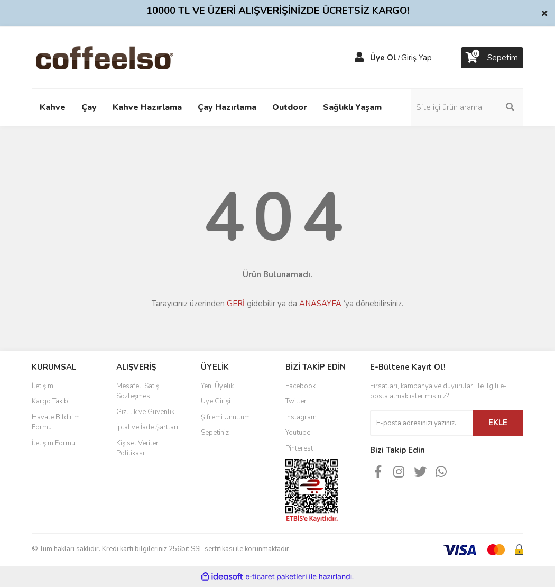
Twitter (296, 401)
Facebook (300, 386)
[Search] (467, 107)
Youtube (297, 432)
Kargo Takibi (51, 401)
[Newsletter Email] (421, 423)
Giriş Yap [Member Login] (416, 57)
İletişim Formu (53, 443)
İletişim (42, 386)
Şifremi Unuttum (225, 417)
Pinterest (299, 448)
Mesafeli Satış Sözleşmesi (137, 391)
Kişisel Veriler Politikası (137, 448)
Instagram (301, 417)
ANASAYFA (320, 303)
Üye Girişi (215, 401)
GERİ (236, 303)
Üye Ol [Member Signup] (383, 57)
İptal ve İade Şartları (147, 427)
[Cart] (492, 57)
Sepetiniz (215, 432)
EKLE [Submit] (497, 422)
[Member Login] (359, 58)
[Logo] (121, 57)
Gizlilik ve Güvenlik (145, 412)
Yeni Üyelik (217, 386)
